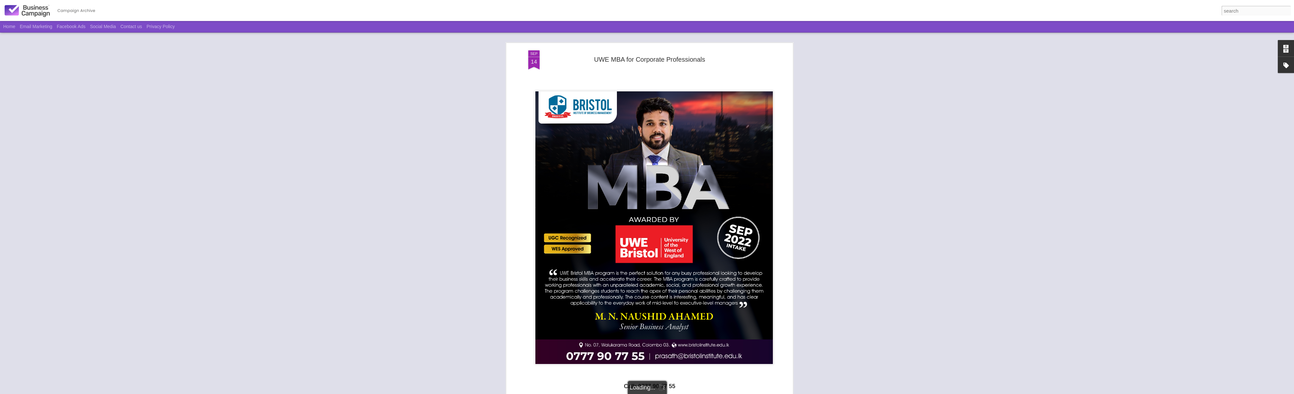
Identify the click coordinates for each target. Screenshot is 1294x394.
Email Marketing (36, 26)
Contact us (131, 26)
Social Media (103, 26)
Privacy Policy (161, 26)
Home (9, 26)
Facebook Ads (71, 26)
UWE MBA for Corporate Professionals (649, 59)
